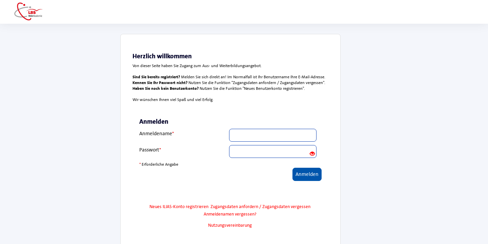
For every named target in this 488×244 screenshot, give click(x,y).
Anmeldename (156, 133)
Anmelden (307, 174)
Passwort (150, 149)
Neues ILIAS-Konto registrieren (178, 206)
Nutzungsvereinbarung (230, 225)
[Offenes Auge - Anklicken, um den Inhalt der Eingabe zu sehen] (312, 154)
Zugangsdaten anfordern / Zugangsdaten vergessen (260, 206)
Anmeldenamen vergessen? (230, 214)
